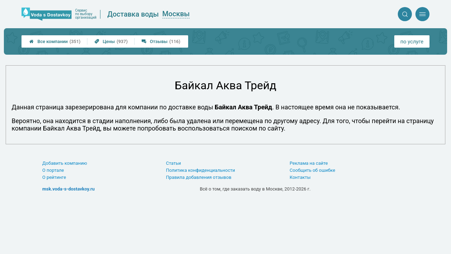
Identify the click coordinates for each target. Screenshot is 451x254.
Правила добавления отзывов (198, 177)
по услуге (412, 41)
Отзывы (161, 41)
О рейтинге (54, 177)
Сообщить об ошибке (312, 170)
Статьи (173, 163)
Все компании (54, 41)
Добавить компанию (64, 163)
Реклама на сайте (309, 163)
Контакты (300, 177)
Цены (111, 41)
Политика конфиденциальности (200, 170)
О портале (53, 170)
